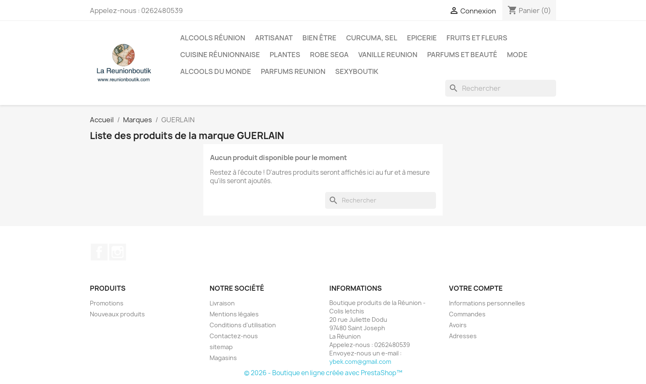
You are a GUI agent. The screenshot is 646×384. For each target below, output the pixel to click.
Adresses (463, 336)
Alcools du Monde (215, 71)
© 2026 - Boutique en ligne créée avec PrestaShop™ (323, 372)
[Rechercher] (500, 88)
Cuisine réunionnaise (220, 54)
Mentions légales (234, 314)
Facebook (99, 252)
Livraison (222, 303)
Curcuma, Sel (371, 37)
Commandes (467, 314)
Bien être (319, 37)
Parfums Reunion (293, 71)
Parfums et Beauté (462, 54)
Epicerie (422, 37)
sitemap (221, 347)
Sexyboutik (356, 71)
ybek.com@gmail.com (360, 362)
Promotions (106, 303)
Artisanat (274, 37)
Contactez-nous (234, 336)
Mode (517, 54)
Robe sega (329, 54)
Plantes (285, 54)
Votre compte (476, 288)
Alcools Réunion (212, 37)
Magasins (223, 358)
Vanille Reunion (388, 54)
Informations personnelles (487, 303)
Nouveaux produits (117, 314)
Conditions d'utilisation (243, 325)
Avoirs (458, 325)
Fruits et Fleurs (476, 37)
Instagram (117, 252)
